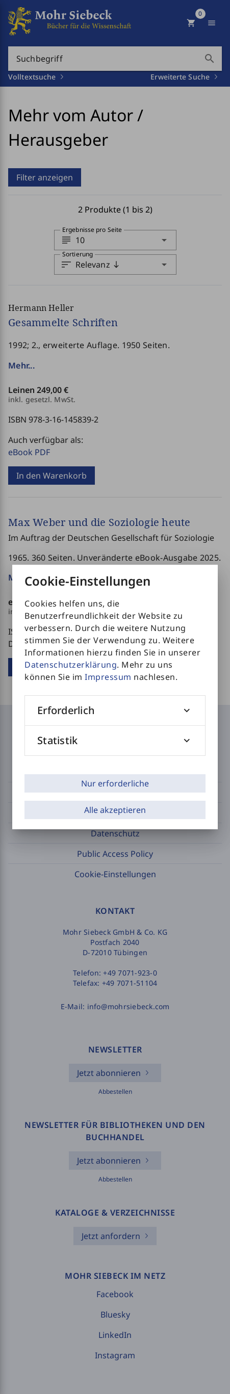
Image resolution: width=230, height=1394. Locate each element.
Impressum (108, 676)
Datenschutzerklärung (70, 664)
